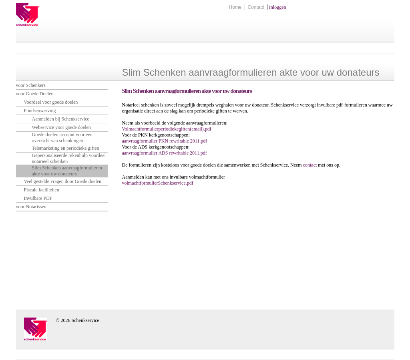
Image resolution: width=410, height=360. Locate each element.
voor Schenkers (31, 85)
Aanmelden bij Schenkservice (60, 119)
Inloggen (277, 7)
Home (235, 7)
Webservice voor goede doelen (61, 127)
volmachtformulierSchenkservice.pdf (157, 183)
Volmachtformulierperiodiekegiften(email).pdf (166, 129)
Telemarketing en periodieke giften (65, 148)
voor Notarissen (31, 206)
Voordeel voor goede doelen (51, 102)
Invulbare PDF (38, 198)
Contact (255, 7)
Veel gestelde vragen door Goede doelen (63, 181)
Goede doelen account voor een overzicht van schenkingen (62, 137)
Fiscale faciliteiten (41, 190)
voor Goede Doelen (35, 94)
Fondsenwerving (40, 110)
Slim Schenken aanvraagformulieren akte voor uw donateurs (67, 171)
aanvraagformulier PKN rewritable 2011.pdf (164, 141)
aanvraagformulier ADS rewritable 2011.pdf (164, 153)
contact (310, 165)
